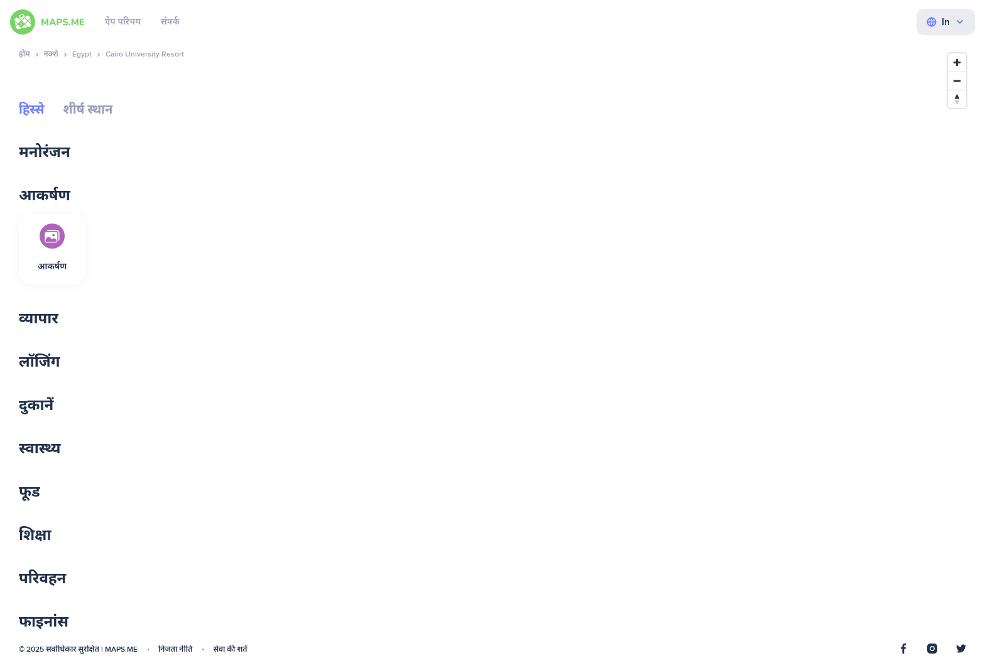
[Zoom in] (957, 62)
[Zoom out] (957, 81)
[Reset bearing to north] (957, 99)
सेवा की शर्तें (230, 649)
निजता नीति (175, 649)
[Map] (690, 351)
